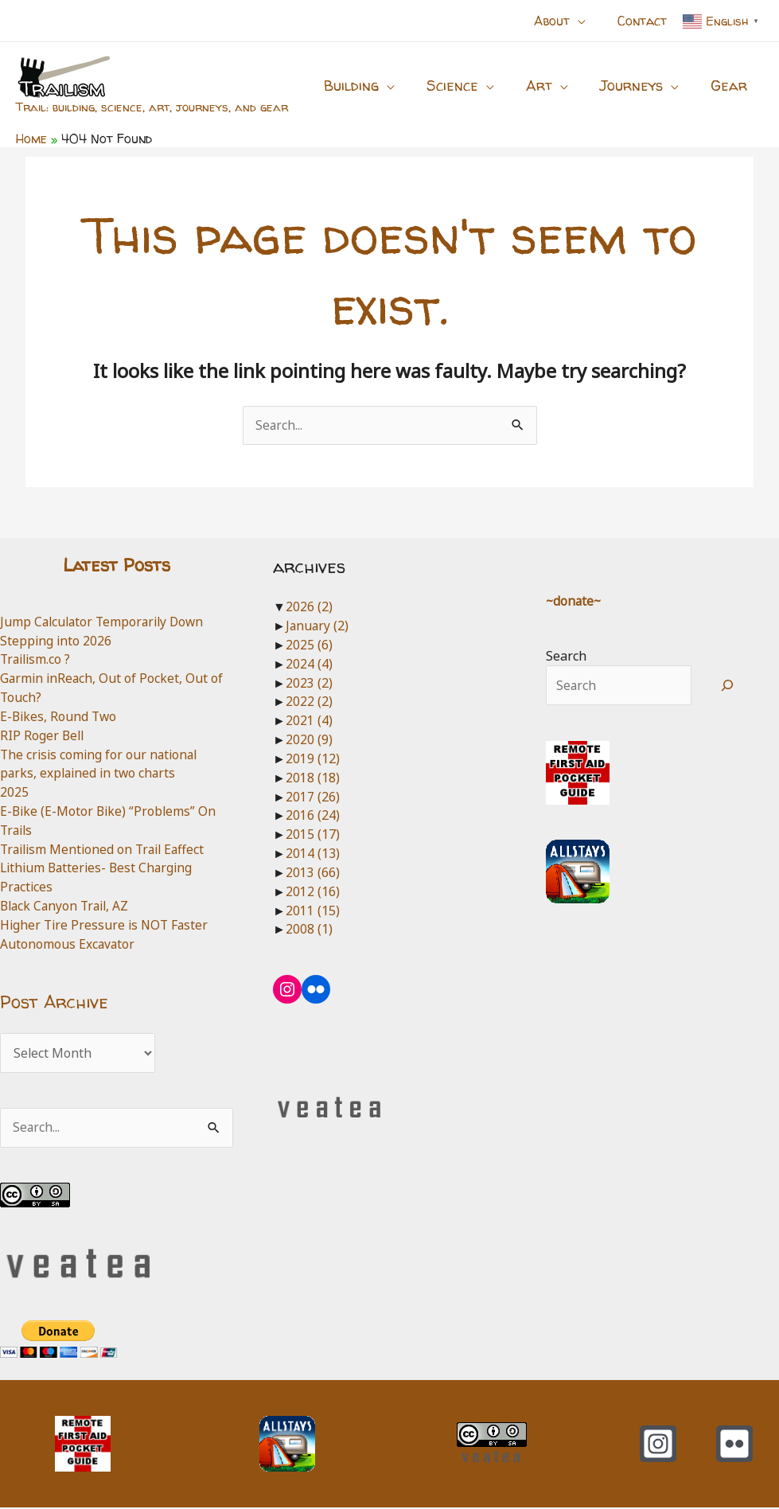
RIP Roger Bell (43, 735)
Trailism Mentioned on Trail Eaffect (106, 849)
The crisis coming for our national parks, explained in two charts (101, 764)
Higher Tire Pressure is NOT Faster (106, 925)
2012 (313, 891)
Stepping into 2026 (56, 640)
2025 (14, 792)
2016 (313, 816)
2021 (309, 721)
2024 (309, 664)
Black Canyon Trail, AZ (67, 906)
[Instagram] (658, 1445)
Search (566, 656)
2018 (313, 778)
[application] (587, 21)
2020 (309, 740)
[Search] (727, 686)
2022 (309, 702)
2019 (313, 759)
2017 (313, 796)
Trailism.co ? (37, 660)
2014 (313, 854)
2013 (313, 873)
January (318, 626)
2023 (309, 683)
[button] (569, 20)
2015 (313, 835)
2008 (309, 929)
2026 (309, 607)
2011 (313, 910)
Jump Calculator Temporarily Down (105, 621)
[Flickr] (734, 1445)
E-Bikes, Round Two (59, 717)
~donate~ (574, 601)
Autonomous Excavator (68, 944)
